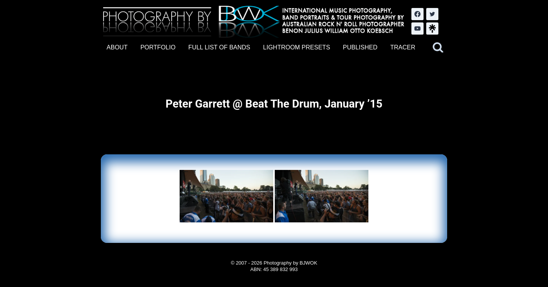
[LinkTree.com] (432, 28)
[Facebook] (417, 14)
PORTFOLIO (157, 47)
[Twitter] (432, 14)
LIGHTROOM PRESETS (296, 47)
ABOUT (117, 47)
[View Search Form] (438, 47)
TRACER (402, 47)
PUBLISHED (360, 47)
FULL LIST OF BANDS (219, 47)
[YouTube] (417, 28)
